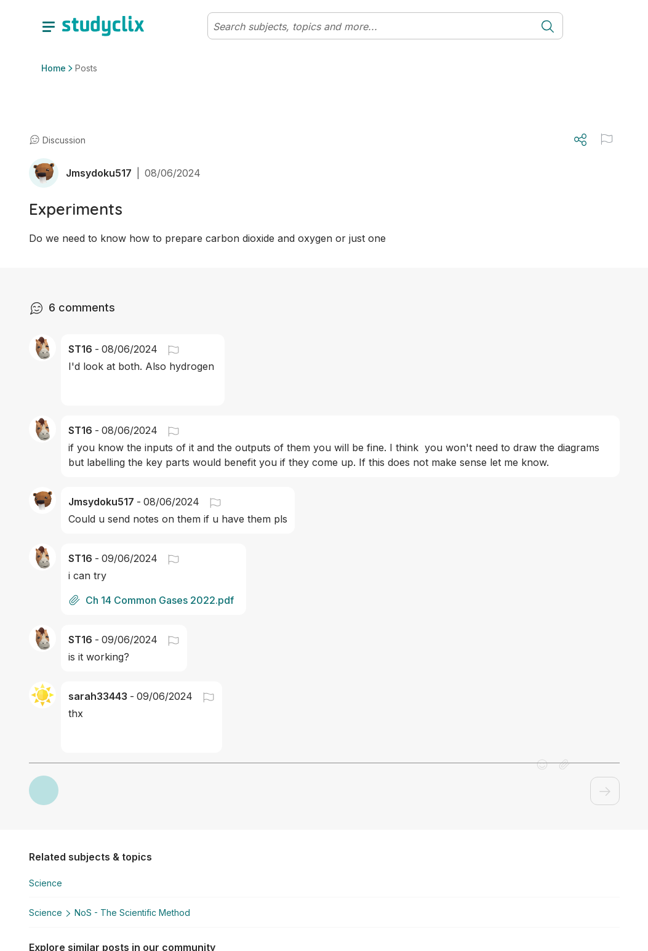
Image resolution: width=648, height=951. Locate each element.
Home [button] (53, 68)
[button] (169, 349)
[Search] (370, 26)
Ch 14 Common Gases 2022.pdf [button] (151, 600)
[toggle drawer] (48, 25)
